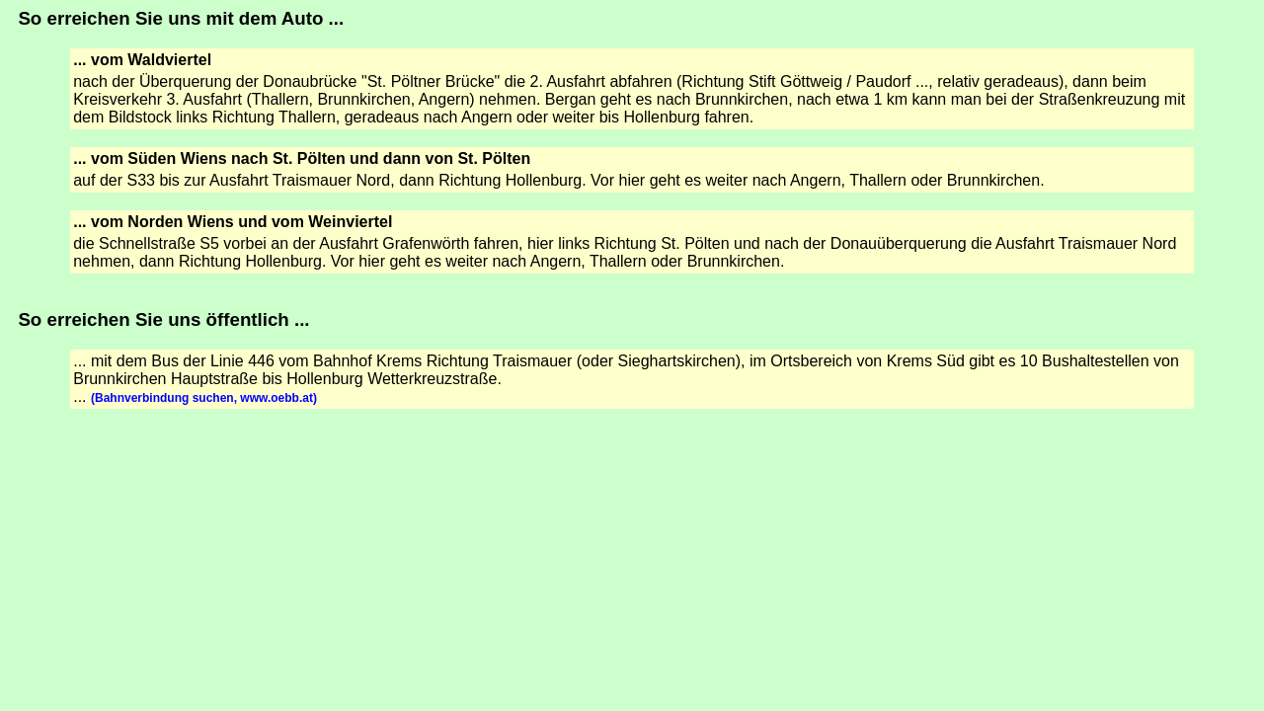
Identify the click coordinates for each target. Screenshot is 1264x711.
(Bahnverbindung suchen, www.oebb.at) (204, 398)
